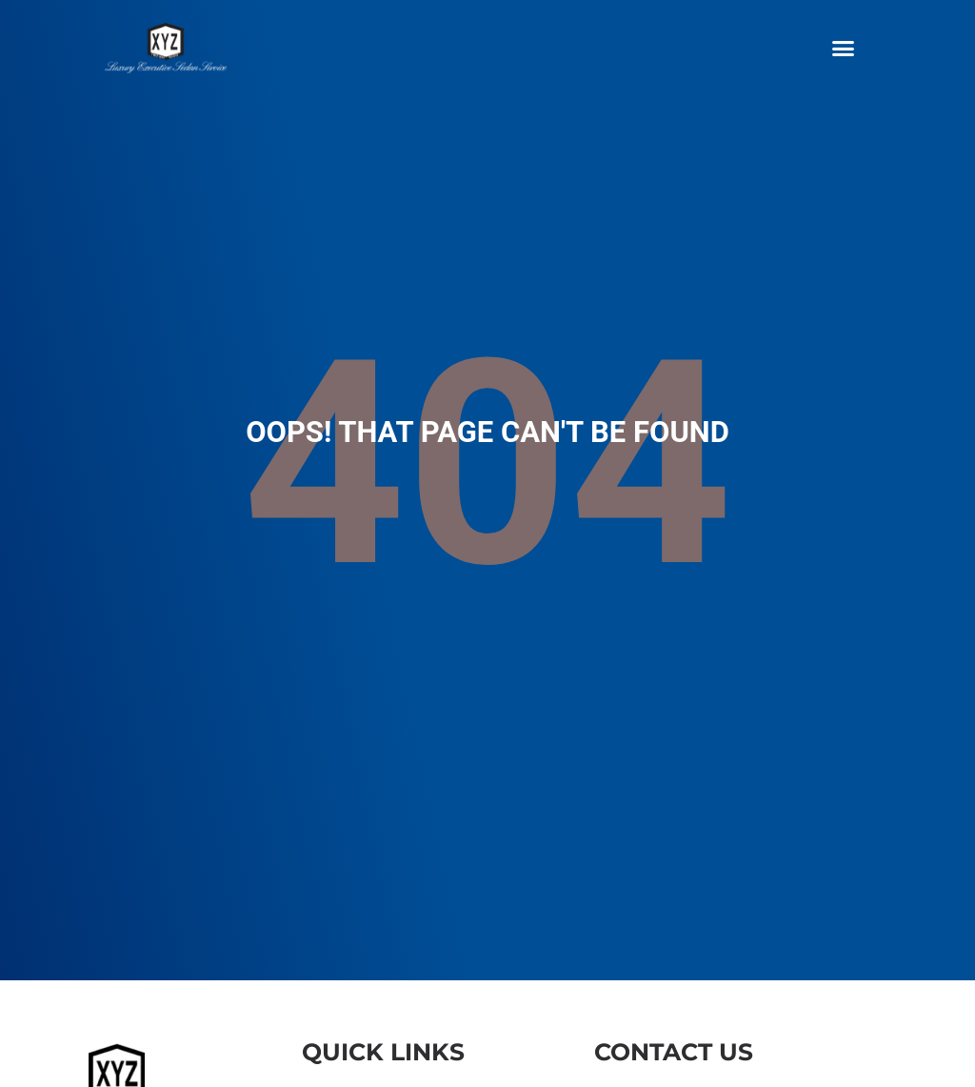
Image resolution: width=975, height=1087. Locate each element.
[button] (843, 48)
